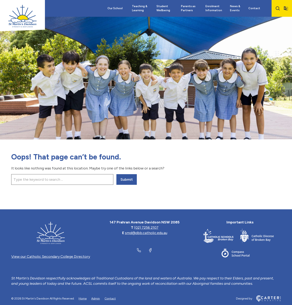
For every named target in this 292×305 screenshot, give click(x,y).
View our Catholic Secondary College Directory (50, 256)
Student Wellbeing (163, 8)
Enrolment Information (213, 8)
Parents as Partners (188, 8)
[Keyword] (62, 179)
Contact (254, 8)
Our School (115, 8)
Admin (95, 298)
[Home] (50, 233)
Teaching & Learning (139, 8)
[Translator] (286, 8)
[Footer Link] (221, 237)
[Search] (278, 8)
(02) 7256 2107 (146, 227)
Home (83, 298)
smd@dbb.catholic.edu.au (146, 233)
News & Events (235, 8)
